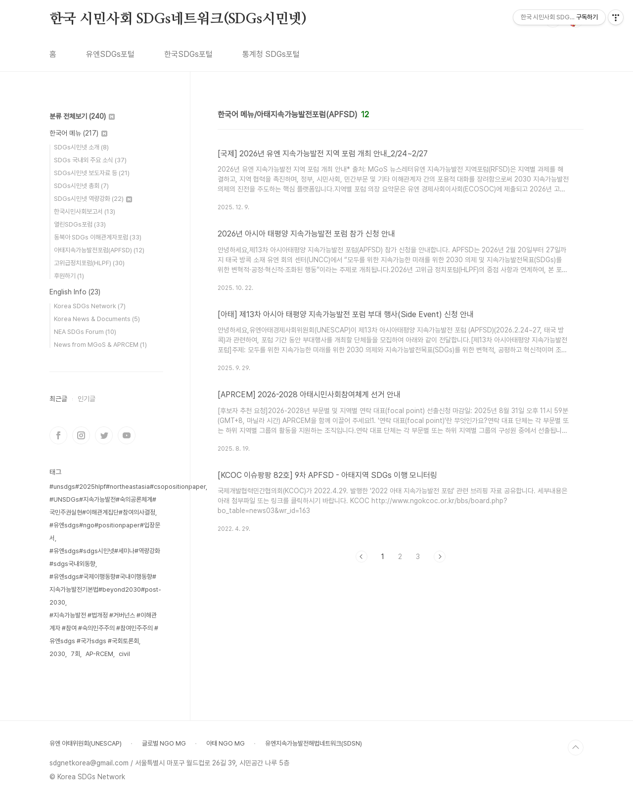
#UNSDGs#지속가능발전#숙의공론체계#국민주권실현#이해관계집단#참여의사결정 (102, 506)
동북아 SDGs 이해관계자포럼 (97, 237)
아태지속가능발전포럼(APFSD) (99, 250)
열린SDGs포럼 (80, 224)
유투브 (127, 435)
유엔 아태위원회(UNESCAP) (85, 743)
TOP (576, 747)
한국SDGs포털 (188, 54)
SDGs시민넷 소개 (81, 147)
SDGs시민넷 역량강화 (93, 198)
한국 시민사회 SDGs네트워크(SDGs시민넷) (178, 19)
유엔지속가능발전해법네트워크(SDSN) (313, 743)
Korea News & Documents (97, 319)
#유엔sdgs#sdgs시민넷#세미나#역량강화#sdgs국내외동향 (104, 557)
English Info (74, 292)
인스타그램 (81, 435)
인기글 (86, 399)
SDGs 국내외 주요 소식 (90, 160)
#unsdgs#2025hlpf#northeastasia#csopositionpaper (127, 486)
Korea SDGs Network (90, 306)
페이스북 (58, 435)
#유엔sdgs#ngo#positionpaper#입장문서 (104, 531)
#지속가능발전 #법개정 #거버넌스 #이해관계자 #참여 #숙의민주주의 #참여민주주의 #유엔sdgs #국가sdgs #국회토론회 (103, 628)
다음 (440, 557)
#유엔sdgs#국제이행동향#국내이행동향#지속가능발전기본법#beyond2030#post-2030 (105, 589)
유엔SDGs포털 (110, 54)
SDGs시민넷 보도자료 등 (92, 173)
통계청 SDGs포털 (271, 54)
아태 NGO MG (225, 743)
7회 (75, 654)
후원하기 (69, 276)
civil (124, 654)
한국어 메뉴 (78, 133)
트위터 (104, 435)
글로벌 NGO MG (164, 743)
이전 (361, 557)
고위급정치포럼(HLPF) (89, 263)
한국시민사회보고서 (84, 211)
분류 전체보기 (82, 116)
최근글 (58, 399)
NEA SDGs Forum (85, 331)
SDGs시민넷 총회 (81, 185)
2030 (57, 654)
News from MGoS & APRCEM (100, 344)
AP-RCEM (99, 654)
